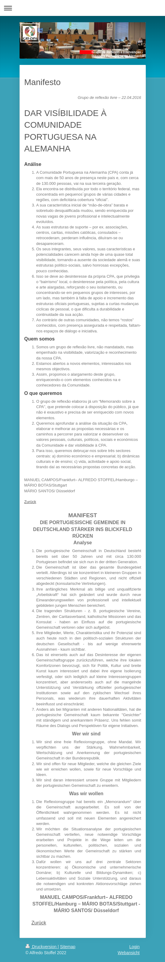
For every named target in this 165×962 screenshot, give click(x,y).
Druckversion (42, 946)
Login (134, 946)
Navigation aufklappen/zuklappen (82, 8)
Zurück (30, 501)
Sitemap (67, 946)
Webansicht (129, 952)
